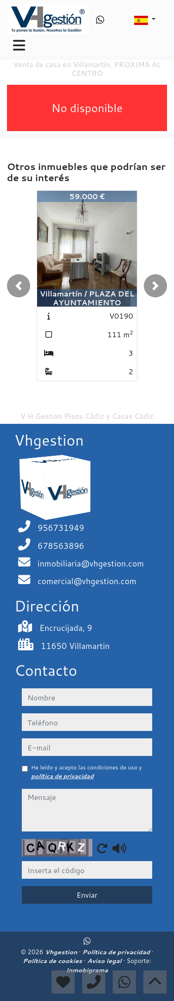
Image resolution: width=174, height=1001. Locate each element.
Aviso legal (105, 961)
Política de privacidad (116, 952)
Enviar (87, 894)
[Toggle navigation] (19, 45)
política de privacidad (62, 776)
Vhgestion (62, 952)
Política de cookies (53, 961)
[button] (18, 285)
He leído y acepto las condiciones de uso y (86, 771)
